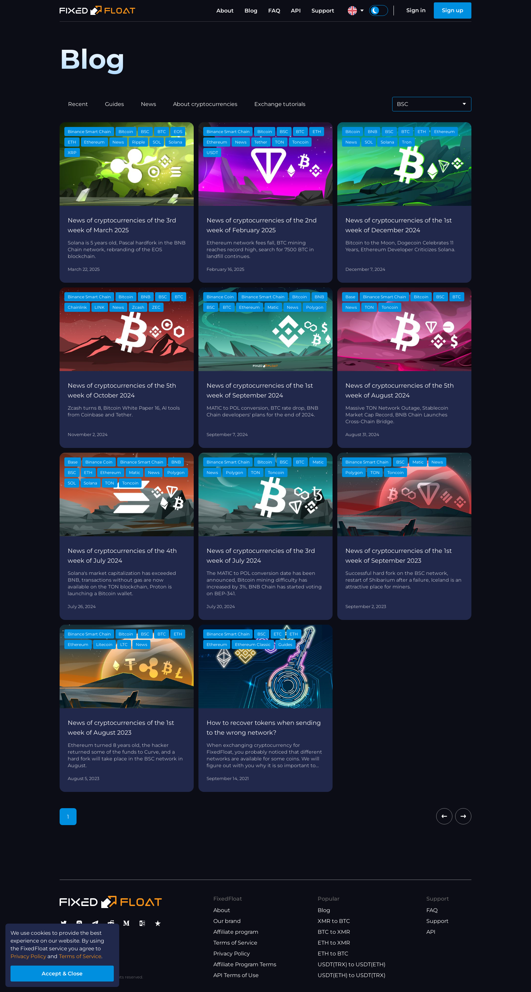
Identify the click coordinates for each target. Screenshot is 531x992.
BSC (145, 131)
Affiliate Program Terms (244, 964)
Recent (78, 104)
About (225, 10)
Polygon (314, 307)
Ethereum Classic (253, 644)
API (296, 10)
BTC (161, 131)
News (148, 104)
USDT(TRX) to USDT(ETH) (351, 964)
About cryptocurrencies (205, 104)
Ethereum (94, 142)
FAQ (274, 10)
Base (350, 296)
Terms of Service (235, 943)
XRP (72, 152)
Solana (175, 142)
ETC (278, 634)
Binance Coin (220, 296)
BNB (372, 131)
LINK (99, 307)
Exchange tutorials (279, 104)
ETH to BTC (333, 953)
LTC (124, 644)
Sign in (416, 10)
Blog (251, 10)
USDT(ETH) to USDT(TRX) (351, 975)
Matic (273, 307)
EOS (178, 131)
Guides (114, 104)
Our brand (227, 921)
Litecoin (104, 644)
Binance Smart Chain (89, 131)
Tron (406, 142)
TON (279, 142)
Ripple (138, 142)
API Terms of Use (236, 975)
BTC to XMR (334, 932)
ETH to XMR (334, 943)
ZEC (156, 307)
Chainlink (77, 307)
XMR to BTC (334, 921)
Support (323, 10)
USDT (212, 152)
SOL (157, 142)
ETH (72, 142)
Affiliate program (235, 932)
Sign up (452, 10)
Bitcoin (126, 131)
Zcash (138, 307)
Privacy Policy (231, 953)
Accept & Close (64, 973)
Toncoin (300, 142)
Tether (260, 142)
